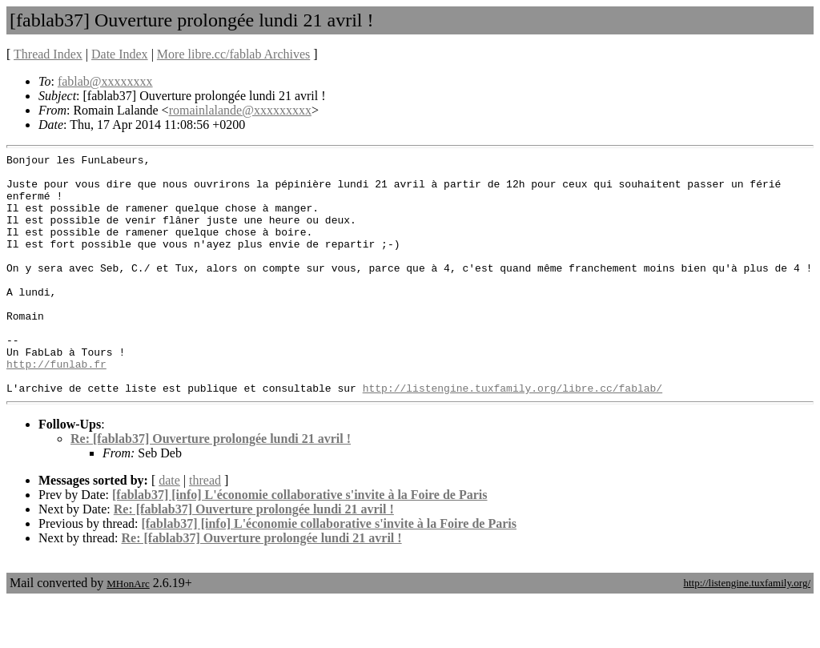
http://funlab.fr (56, 407)
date (169, 528)
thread (205, 528)
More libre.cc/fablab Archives (233, 54)
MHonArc (128, 632)
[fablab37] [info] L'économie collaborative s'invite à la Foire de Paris (300, 542)
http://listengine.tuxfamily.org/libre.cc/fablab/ (512, 436)
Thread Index (48, 54)
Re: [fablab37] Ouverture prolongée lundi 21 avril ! (210, 486)
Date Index (119, 54)
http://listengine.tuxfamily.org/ (746, 631)
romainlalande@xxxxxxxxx (240, 110)
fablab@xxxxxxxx (105, 81)
